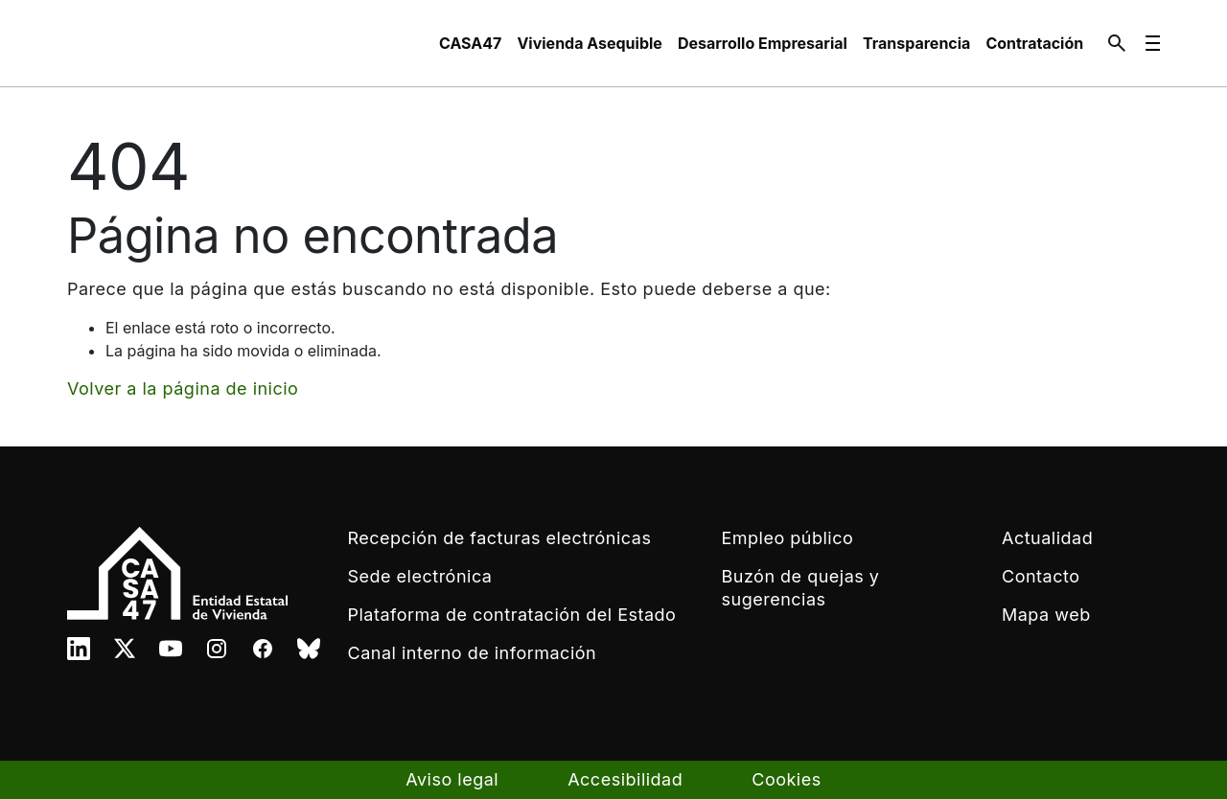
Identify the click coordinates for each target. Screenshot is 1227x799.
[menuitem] (470, 43)
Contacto (1040, 576)
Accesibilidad (625, 779)
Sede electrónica (420, 576)
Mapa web (1046, 615)
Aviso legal (451, 779)
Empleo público (788, 538)
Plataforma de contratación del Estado (512, 615)
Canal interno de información (472, 653)
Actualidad (1047, 538)
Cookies (786, 779)
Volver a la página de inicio (182, 388)
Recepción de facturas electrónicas (500, 538)
